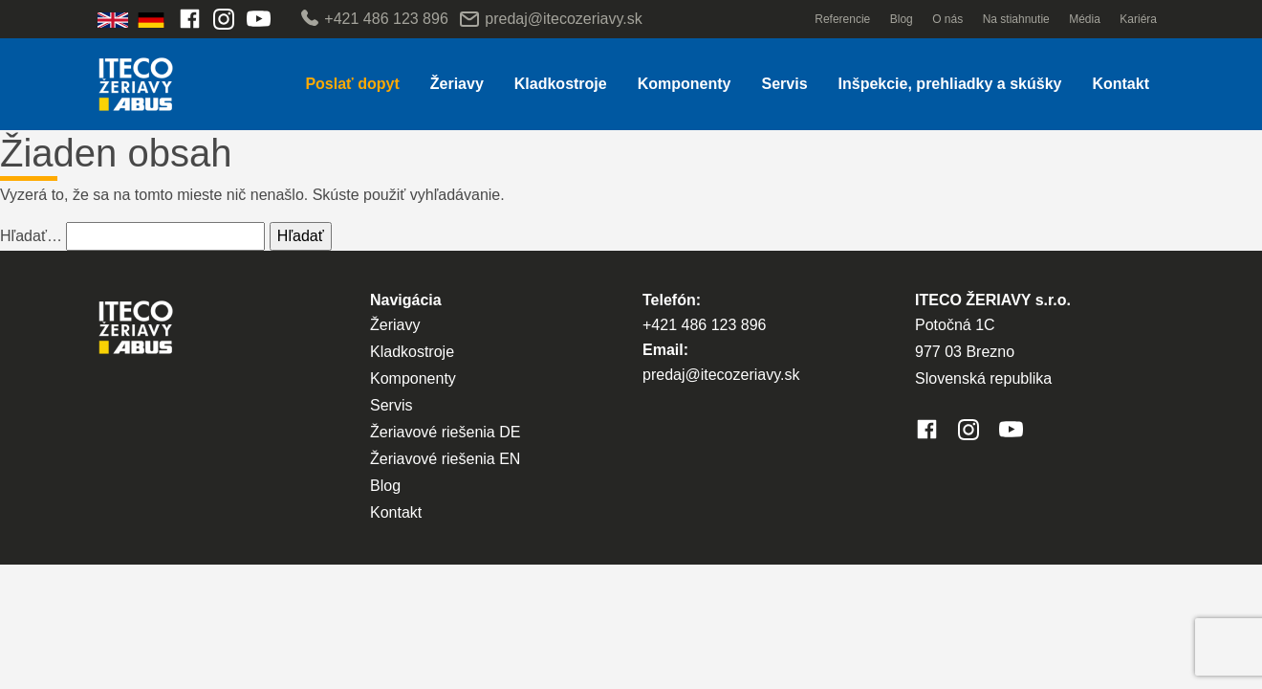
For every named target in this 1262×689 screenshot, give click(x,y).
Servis (784, 84)
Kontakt (1120, 84)
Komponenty (684, 84)
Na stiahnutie (1016, 19)
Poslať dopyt (352, 84)
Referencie (842, 19)
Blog (901, 19)
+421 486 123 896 (372, 19)
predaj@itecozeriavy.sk (550, 19)
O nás (947, 19)
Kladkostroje (560, 84)
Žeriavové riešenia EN (445, 459)
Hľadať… (31, 236)
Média (1084, 19)
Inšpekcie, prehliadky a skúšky (950, 84)
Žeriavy (457, 84)
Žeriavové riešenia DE (445, 432)
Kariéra (1138, 19)
